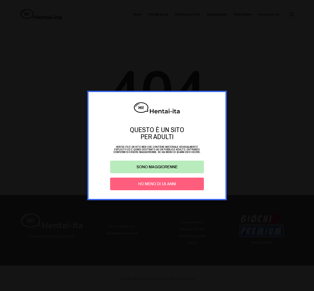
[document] (157, 145)
